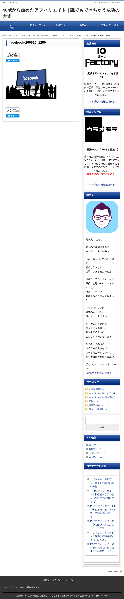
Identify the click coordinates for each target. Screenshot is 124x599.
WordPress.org (95, 457)
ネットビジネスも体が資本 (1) (102, 397)
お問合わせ (85, 25)
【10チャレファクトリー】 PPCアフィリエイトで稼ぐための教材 (36, 27)
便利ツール (60, 25)
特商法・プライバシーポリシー (59, 580)
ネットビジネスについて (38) (102, 393)
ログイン (93, 445)
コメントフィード (97, 453)
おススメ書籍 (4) (96, 389)
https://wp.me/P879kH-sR (99, 372)
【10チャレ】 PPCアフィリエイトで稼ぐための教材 (70, 35)
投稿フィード (95, 449)
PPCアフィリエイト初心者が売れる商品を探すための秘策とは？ (102, 548)
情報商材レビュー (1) (98, 405)
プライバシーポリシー (109, 27)
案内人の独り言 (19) (98, 409)
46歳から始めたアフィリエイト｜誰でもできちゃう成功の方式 (25, 35)
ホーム (95, 2)
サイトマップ (116, 2)
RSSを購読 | (106, 2)
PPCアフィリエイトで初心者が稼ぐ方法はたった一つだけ (102, 524)
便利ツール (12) (96, 401)
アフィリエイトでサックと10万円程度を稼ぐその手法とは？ (102, 536)
